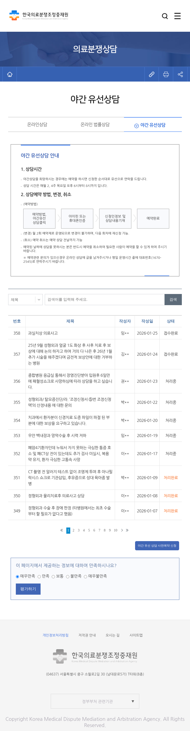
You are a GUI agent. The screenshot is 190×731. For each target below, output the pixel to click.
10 (115, 530)
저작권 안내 (87, 635)
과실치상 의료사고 (43, 333)
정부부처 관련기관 (97, 701)
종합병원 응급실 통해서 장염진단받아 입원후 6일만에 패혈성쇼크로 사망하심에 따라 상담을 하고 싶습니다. (70, 381)
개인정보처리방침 (56, 635)
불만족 (75, 576)
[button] (165, 16)
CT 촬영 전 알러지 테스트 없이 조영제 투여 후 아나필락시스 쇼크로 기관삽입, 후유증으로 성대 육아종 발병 (70, 478)
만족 (45, 576)
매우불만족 (97, 576)
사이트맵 (135, 635)
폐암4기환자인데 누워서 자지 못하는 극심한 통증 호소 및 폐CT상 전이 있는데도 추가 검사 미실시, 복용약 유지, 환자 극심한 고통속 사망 (69, 454)
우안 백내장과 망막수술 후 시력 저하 (57, 436)
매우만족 (27, 576)
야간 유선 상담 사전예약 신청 (157, 545)
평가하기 (28, 589)
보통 (60, 576)
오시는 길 (113, 635)
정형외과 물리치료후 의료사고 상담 (56, 496)
